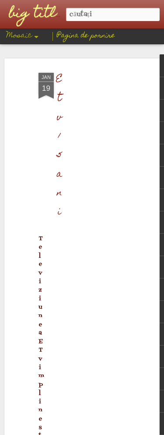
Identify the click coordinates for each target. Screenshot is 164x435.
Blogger (118, 428)
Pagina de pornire (86, 36)
